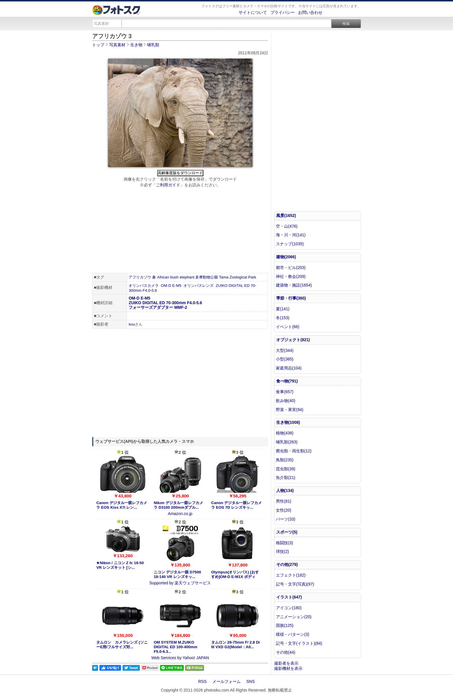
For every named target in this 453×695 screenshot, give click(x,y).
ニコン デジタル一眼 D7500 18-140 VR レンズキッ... (177, 574)
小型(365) (285, 359)
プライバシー (282, 12)
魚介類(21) (285, 477)
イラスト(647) (289, 597)
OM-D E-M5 (171, 285)
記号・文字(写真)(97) (295, 584)
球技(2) (282, 551)
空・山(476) (287, 226)
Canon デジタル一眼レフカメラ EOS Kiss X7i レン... (121, 505)
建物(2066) (286, 256)
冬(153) (282, 317)
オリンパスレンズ (198, 285)
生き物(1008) (288, 422)
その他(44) (285, 652)
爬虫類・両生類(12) (293, 451)
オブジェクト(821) (293, 339)
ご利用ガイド (168, 185)
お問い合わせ (310, 12)
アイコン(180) (289, 607)
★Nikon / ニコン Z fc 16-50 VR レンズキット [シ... (120, 565)
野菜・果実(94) (289, 409)
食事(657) (285, 391)
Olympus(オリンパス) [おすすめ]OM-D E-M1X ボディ (235, 574)
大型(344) (285, 350)
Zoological (238, 277)
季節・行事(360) (291, 298)
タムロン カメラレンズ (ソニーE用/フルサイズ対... (121, 644)
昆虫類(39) (285, 469)
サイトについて (253, 12)
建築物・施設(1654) (294, 285)
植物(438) (285, 433)
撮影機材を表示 (288, 668)
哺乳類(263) (287, 442)
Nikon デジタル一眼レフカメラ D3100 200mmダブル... (178, 505)
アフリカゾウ (140, 277)
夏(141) (282, 308)
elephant (187, 277)
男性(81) (283, 501)
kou (132, 324)
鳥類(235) (285, 460)
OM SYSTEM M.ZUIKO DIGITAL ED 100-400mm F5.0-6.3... (175, 647)
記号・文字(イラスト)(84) (299, 643)
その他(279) (287, 564)
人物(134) (285, 490)
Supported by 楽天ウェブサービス (180, 583)
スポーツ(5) (286, 532)
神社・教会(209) (291, 276)
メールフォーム (226, 681)
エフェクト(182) (291, 575)
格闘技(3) (284, 542)
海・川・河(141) (291, 235)
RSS (202, 681)
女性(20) (283, 510)
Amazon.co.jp (180, 513)
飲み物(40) (285, 400)
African (163, 277)
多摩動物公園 (206, 277)
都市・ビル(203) (291, 267)
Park (252, 277)
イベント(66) (287, 326)
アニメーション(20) (293, 616)
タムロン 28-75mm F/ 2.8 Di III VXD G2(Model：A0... (235, 644)
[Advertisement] (180, 231)
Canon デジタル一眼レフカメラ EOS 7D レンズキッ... (236, 505)
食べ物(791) (287, 381)
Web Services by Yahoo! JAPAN (180, 657)
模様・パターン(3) (292, 634)
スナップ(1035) (290, 243)
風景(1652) (286, 215)
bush (174, 277)
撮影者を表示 (286, 663)
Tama (224, 277)
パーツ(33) (285, 519)
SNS (250, 681)
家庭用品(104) (289, 368)
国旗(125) (285, 625)
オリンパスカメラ (144, 285)
